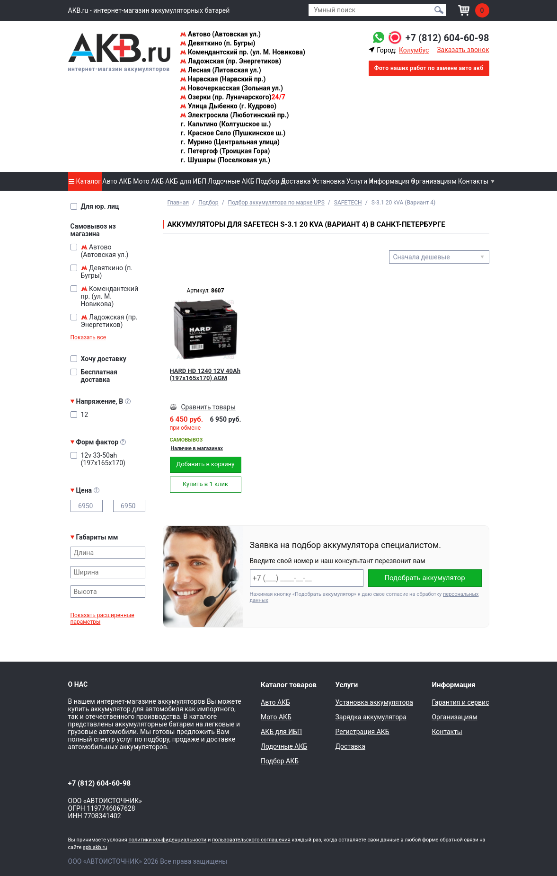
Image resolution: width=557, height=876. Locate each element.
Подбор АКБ (280, 761)
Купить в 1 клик (205, 483)
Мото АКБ (148, 181)
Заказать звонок (463, 49)
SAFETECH (348, 202)
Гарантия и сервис (460, 702)
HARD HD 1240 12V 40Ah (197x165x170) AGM (205, 374)
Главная (178, 202)
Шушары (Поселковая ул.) (225, 160)
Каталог (85, 181)
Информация (389, 181)
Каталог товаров (289, 685)
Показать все (88, 337)
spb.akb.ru (95, 847)
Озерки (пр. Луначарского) (232, 97)
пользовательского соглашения (251, 840)
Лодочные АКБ (231, 181)
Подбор (268, 181)
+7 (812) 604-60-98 (447, 38)
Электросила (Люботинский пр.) (234, 115)
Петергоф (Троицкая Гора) (225, 151)
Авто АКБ (117, 181)
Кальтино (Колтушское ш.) (225, 124)
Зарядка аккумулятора (370, 717)
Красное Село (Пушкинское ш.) (233, 133)
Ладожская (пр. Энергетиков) (231, 61)
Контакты (473, 181)
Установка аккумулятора (374, 702)
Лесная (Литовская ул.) (220, 70)
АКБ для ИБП (185, 181)
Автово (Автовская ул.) (220, 34)
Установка (328, 181)
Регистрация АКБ (362, 731)
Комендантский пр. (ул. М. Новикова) (242, 52)
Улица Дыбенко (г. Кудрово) (228, 106)
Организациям (433, 181)
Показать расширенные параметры (102, 618)
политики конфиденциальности (167, 840)
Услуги (356, 181)
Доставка (295, 181)
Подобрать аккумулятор (424, 578)
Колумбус (414, 50)
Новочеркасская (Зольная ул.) (231, 88)
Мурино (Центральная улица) (230, 142)
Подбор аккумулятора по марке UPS (276, 202)
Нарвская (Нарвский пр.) (223, 79)
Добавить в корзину (206, 464)
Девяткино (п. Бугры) (218, 43)
